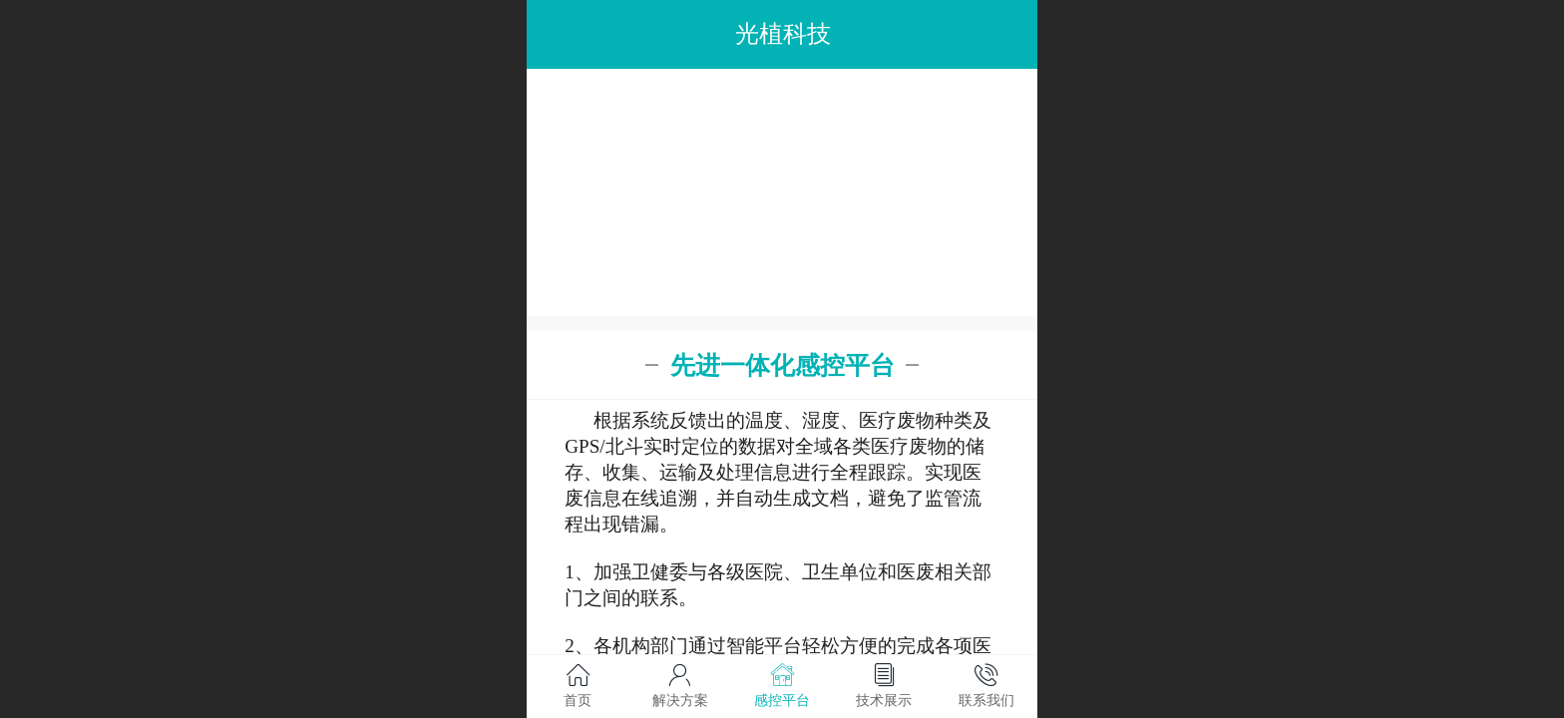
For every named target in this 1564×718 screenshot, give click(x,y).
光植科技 (783, 33)
